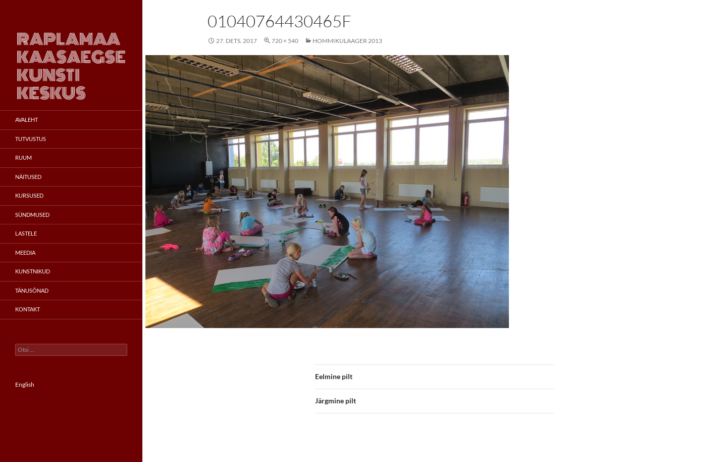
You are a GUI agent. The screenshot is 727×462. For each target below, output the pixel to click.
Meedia (25, 252)
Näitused (28, 176)
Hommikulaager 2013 (347, 40)
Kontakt (27, 309)
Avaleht (26, 119)
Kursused (29, 195)
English (24, 384)
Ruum (23, 157)
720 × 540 (285, 40)
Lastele (26, 233)
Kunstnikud (32, 271)
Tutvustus (30, 138)
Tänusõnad (31, 290)
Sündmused (32, 214)
